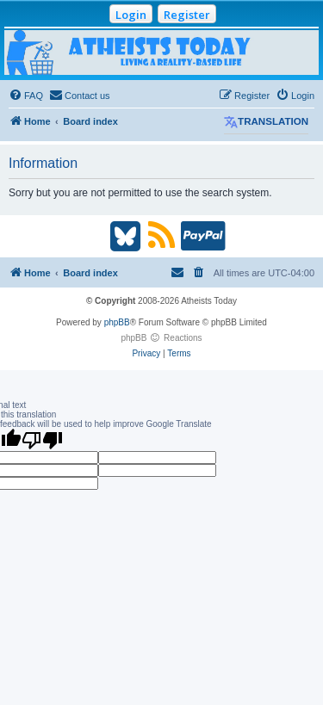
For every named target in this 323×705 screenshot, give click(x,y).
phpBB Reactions (161, 338)
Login (130, 14)
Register (187, 14)
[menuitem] (26, 95)
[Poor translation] (42, 440)
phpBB (117, 322)
